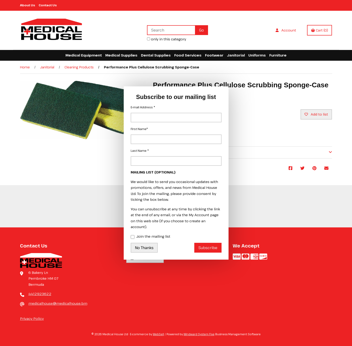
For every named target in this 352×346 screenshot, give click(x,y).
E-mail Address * (143, 107)
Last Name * (140, 150)
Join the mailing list (150, 237)
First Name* (139, 129)
